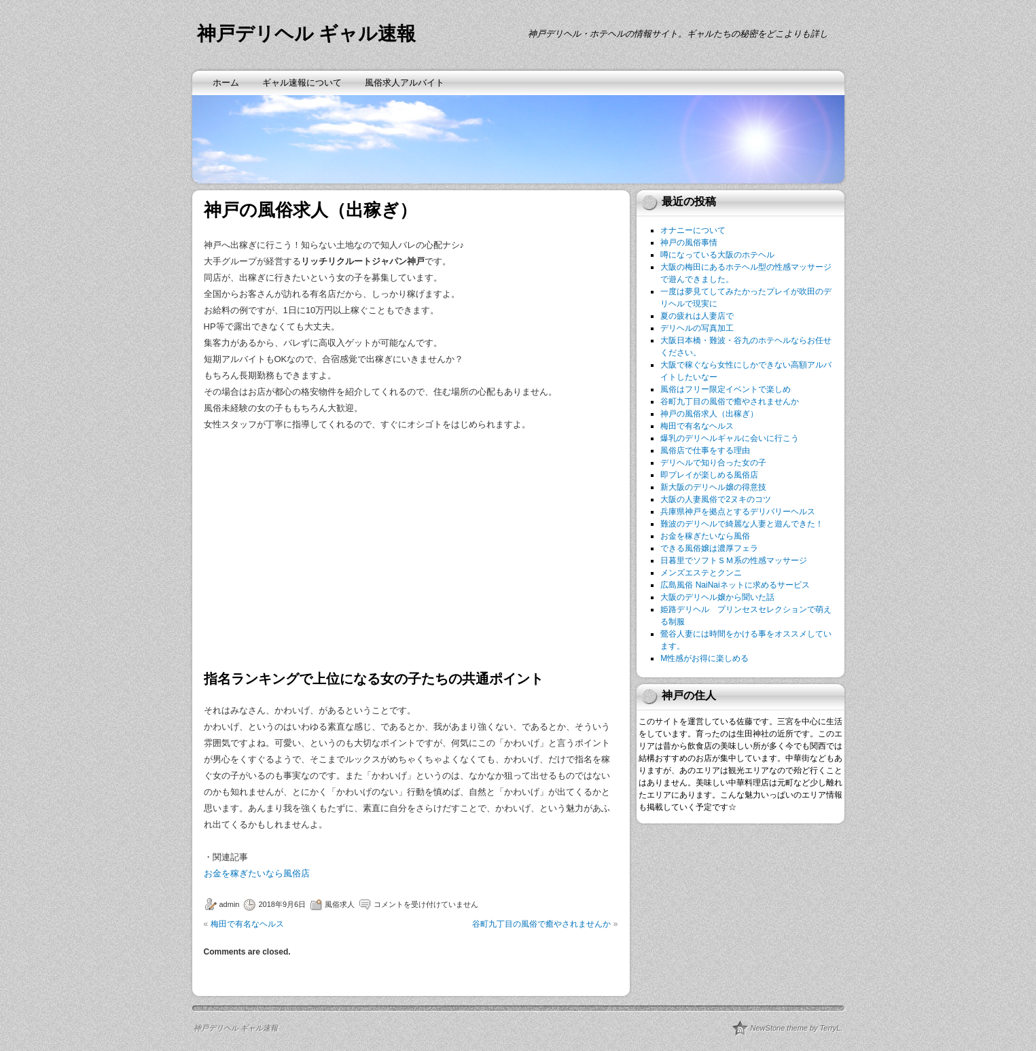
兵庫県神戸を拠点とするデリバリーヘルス (737, 511)
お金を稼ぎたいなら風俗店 (257, 873)
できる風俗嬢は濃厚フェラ (709, 548)
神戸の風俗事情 (688, 242)
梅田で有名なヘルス (247, 924)
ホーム (226, 82)
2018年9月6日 (282, 904)
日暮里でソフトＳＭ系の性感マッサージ (733, 560)
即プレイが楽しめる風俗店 (709, 475)
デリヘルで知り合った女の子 (713, 462)
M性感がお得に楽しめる (704, 658)
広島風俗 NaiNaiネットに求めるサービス (734, 585)
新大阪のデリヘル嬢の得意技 (713, 487)
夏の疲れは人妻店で (697, 316)
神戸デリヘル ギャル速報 (306, 33)
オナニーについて (693, 230)
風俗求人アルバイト (404, 82)
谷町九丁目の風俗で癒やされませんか (541, 924)
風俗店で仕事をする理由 (705, 450)
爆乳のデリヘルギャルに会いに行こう (729, 438)
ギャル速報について (302, 82)
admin (229, 904)
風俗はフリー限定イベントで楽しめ (725, 389)
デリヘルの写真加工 (697, 328)
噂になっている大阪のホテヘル (717, 255)
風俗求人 (340, 904)
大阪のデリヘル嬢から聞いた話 (717, 597)
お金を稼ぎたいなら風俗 (705, 536)
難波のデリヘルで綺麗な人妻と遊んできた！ (741, 524)
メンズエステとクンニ (701, 572)
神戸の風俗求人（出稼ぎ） (709, 413)
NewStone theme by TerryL (796, 1028)
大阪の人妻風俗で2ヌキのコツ (715, 499)
